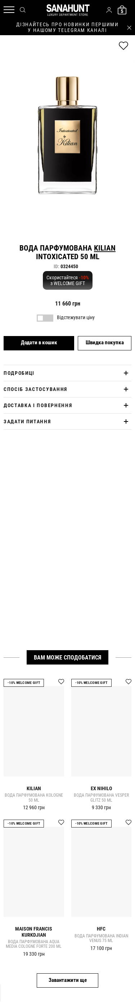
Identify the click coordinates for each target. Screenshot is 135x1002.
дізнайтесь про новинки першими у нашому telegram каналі (67, 27)
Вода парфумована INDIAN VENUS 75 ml (101, 938)
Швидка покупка (105, 342)
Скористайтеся (67, 280)
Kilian (105, 248)
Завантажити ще (68, 980)
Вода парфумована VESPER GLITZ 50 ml (101, 798)
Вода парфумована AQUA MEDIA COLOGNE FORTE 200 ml (34, 944)
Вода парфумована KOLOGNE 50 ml (34, 798)
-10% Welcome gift (24, 683)
